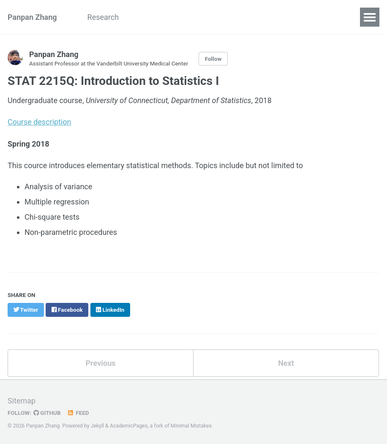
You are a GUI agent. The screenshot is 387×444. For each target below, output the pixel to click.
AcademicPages (128, 425)
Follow (213, 58)
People (145, 17)
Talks (284, 17)
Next (286, 361)
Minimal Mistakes (191, 425)
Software (244, 17)
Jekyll (97, 425)
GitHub (47, 411)
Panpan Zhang (32, 17)
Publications (193, 17)
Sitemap (21, 399)
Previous (101, 361)
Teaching (323, 17)
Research (103, 17)
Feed (78, 411)
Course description (39, 121)
